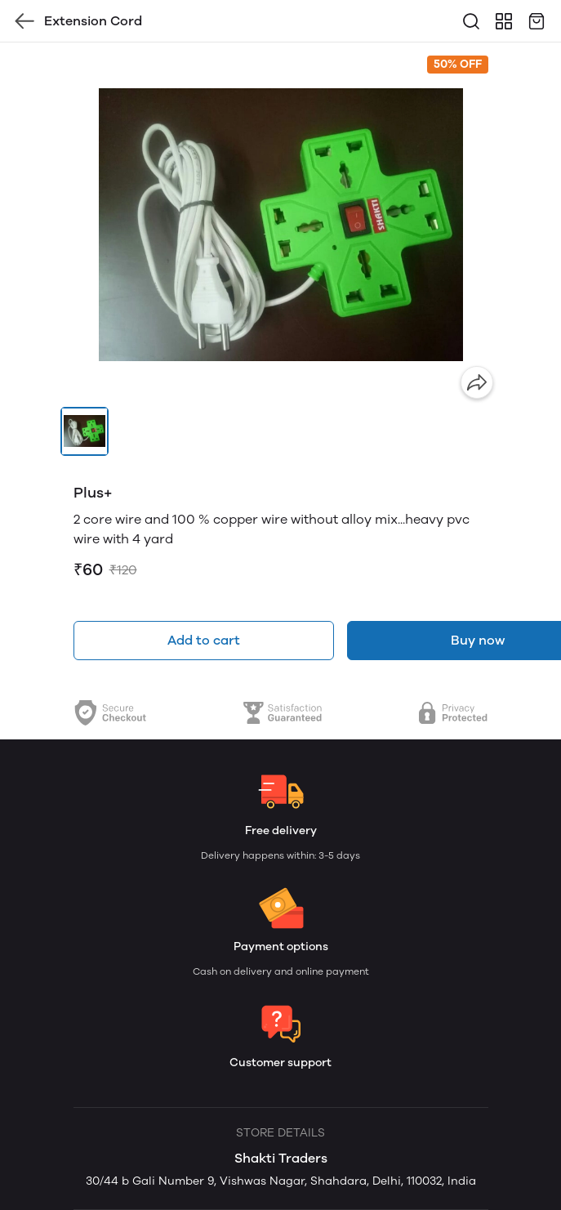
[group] (280, 224)
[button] (84, 431)
